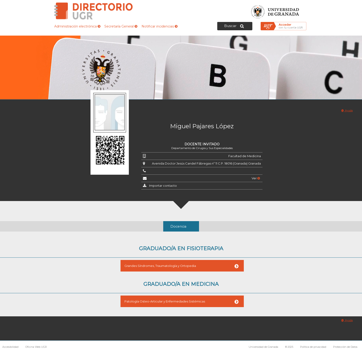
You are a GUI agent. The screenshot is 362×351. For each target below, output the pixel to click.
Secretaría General (120, 26)
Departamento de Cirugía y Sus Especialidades (202, 148)
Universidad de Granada (275, 10)
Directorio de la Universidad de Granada (93, 11)
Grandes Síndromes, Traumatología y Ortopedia (160, 266)
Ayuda (347, 110)
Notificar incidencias (160, 26)
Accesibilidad (10, 346)
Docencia (178, 226)
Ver (256, 178)
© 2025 (289, 346)
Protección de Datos (345, 346)
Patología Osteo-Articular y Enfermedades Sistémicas (164, 301)
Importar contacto (163, 185)
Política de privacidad (313, 346)
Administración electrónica (77, 26)
